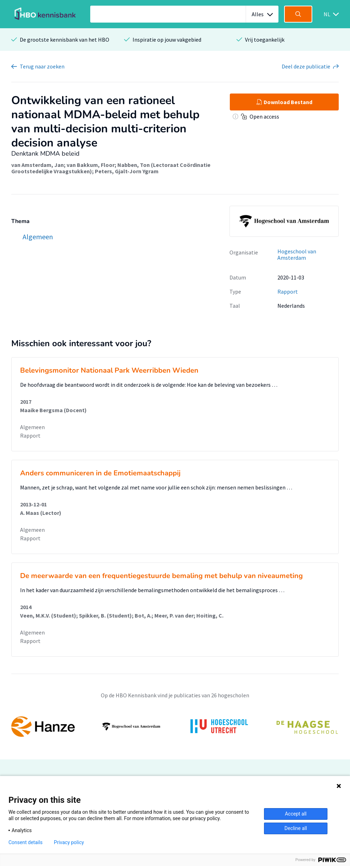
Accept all (296, 814)
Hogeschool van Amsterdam (296, 254)
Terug (42, 66)
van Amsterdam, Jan (37, 164)
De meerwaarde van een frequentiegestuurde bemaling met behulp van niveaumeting (161, 576)
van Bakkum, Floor (91, 164)
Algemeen (32, 427)
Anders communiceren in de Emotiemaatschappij (100, 473)
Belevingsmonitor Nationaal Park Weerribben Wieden (109, 370)
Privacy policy (69, 842)
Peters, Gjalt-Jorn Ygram (127, 171)
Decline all (295, 828)
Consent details (25, 842)
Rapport (287, 291)
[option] (175, 726)
